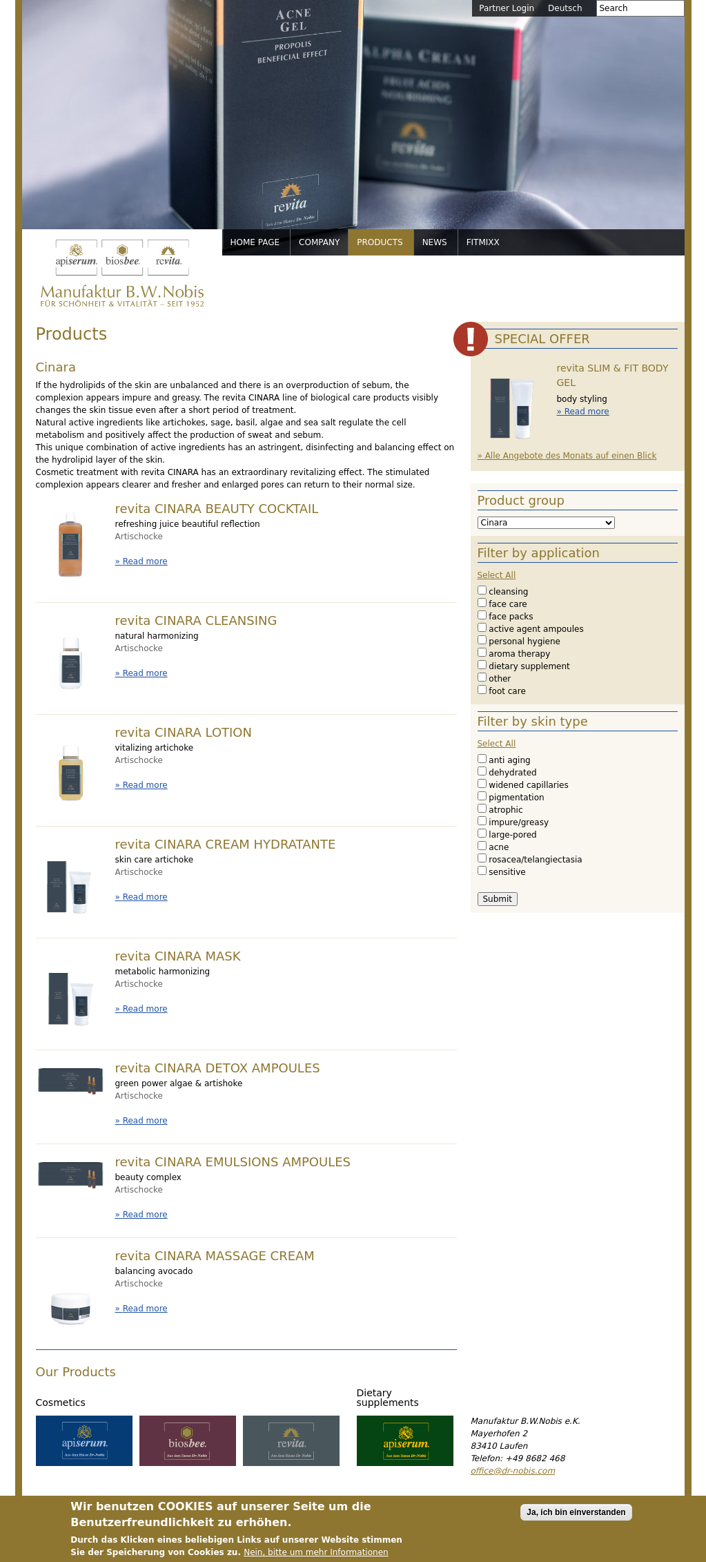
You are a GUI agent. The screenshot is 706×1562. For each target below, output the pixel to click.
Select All (497, 575)
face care (508, 604)
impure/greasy (519, 822)
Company (319, 242)
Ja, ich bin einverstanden (576, 1522)
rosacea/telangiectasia (535, 860)
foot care (507, 691)
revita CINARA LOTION (184, 732)
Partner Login (506, 8)
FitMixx (483, 242)
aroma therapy (519, 654)
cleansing (508, 592)
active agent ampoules (536, 629)
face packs (511, 616)
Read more (145, 561)
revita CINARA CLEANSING (196, 620)
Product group (521, 500)
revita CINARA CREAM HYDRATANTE (225, 844)
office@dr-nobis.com (513, 1471)
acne (499, 847)
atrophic (505, 810)
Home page (255, 242)
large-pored (512, 835)
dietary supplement (529, 666)
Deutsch (565, 8)
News (434, 242)
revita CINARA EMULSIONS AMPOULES (233, 1162)
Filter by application (539, 553)
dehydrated (512, 773)
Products (379, 242)
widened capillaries (528, 785)
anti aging (509, 760)
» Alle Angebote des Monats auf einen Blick (567, 456)
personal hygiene (524, 641)
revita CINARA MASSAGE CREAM (215, 1255)
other (500, 679)
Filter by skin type (533, 721)
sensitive (507, 872)
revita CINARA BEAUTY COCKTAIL (217, 508)
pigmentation (516, 797)
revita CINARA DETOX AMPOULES (217, 1068)
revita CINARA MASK (178, 956)
